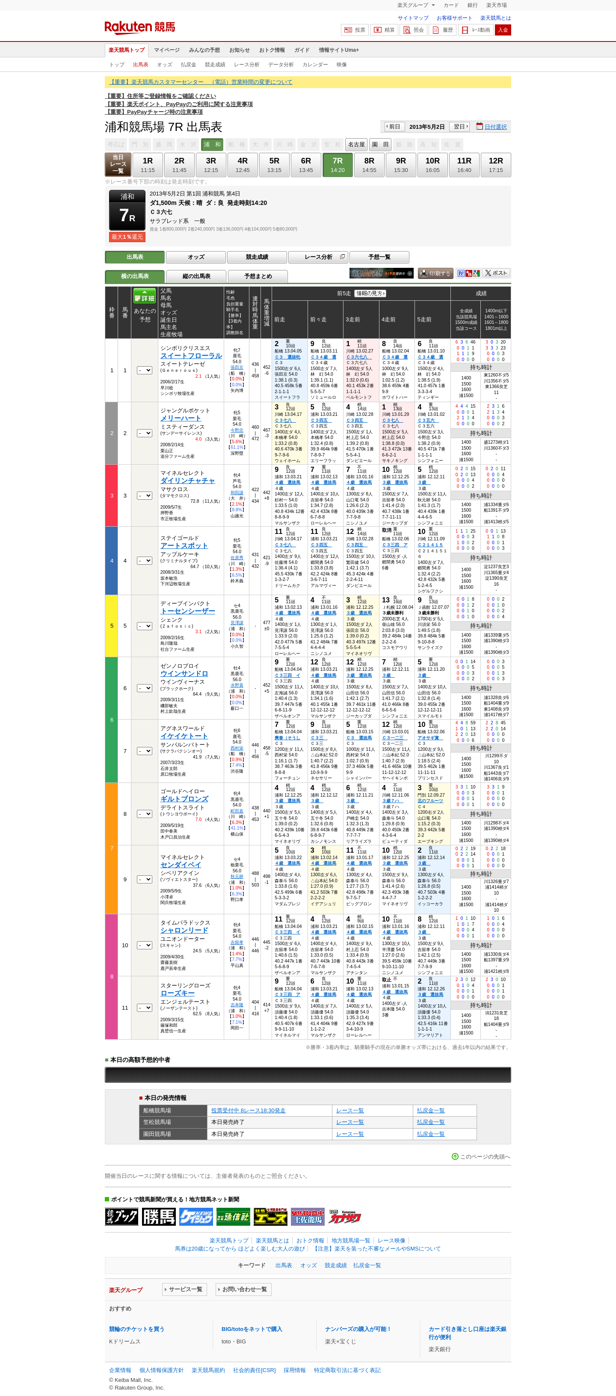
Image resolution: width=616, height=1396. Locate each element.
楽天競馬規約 (208, 1370)
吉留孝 (237, 942)
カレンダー (315, 65)
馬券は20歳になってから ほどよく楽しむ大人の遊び (240, 1248)
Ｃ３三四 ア (395, 544)
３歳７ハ (392, 800)
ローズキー (177, 993)
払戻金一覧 (431, 1110)
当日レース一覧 (118, 164)
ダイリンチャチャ (187, 480)
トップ (116, 65)
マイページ (167, 50)
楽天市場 (496, 5)
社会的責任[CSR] (254, 1370)
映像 (342, 65)
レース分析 (247, 65)
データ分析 (281, 65)
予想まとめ (258, 276)
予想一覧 (379, 257)
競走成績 (215, 65)
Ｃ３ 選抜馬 (359, 737)
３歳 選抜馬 (395, 482)
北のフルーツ (430, 800)
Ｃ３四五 (321, 420)
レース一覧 (350, 1110)
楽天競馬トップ (127, 50)
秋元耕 (237, 876)
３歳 (424, 482)
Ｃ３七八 (285, 420)
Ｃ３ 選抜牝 (287, 357)
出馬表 (140, 65)
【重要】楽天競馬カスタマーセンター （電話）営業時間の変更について (201, 82)
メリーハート (180, 418)
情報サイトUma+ (339, 50)
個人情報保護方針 (161, 1370)
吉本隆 (237, 1004)
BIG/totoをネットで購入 (252, 1329)
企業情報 (120, 1370)
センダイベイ (180, 864)
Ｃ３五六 (428, 420)
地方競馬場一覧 (351, 1240)
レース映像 (392, 1240)
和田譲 (237, 492)
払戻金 (188, 65)
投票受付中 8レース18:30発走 (248, 1110)
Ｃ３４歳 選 (323, 357)
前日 (394, 126)
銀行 (473, 5)
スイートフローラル (191, 355)
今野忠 (237, 430)
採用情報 (295, 1370)
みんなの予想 (204, 50)
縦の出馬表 (196, 276)
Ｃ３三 (319, 737)
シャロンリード (184, 930)
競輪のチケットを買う (137, 1329)
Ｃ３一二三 (395, 737)
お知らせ (239, 50)
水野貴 (237, 685)
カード (451, 5)
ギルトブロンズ (184, 799)
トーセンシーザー (187, 611)
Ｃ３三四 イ (287, 675)
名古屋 (356, 144)
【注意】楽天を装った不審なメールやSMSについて (376, 1248)
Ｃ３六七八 (359, 357)
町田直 (237, 811)
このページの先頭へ (485, 1156)
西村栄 (237, 748)
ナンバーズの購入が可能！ (358, 1329)
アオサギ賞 (430, 737)
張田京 (237, 367)
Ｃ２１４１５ (430, 544)
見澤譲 (237, 622)
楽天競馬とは (495, 18)
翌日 (459, 126)
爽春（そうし (287, 737)
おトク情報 (272, 50)
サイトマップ (413, 18)
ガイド (302, 50)
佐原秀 (237, 557)
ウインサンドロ (184, 673)
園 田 (380, 144)
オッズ (164, 65)
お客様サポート (455, 18)
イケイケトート (184, 736)
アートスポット (184, 545)
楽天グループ (413, 5)
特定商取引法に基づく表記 (347, 1370)
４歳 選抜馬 (287, 482)
